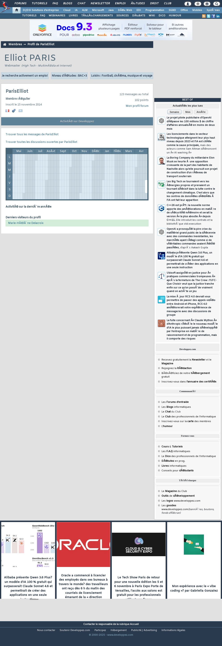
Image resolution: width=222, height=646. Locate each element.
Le (166, 411)
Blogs (68, 3)
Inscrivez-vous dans (188, 381)
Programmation (154, 10)
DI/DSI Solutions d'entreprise (41, 10)
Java (110, 10)
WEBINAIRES (57, 15)
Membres (15, 44)
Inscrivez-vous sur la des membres (186, 421)
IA (76, 10)
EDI (138, 10)
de (178, 496)
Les (175, 402)
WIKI (152, 15)
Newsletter (100, 3)
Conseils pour (177, 470)
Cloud (66, 10)
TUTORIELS (29, 15)
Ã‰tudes (137, 3)
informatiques (173, 466)
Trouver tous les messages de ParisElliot (32, 134)
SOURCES (122, 15)
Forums (20, 3)
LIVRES (73, 15)
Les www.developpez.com (180, 500)
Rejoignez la (176, 368)
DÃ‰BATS (138, 15)
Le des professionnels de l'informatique (188, 416)
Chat (81, 3)
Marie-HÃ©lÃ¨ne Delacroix (26, 223)
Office (184, 10)
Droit (154, 3)
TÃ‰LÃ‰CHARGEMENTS (97, 15)
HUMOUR (175, 15)
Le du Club (174, 491)
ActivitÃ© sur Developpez (77, 121)
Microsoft (98, 10)
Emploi (120, 3)
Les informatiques (176, 407)
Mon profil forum (137, 106)
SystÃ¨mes (213, 10)
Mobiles (197, 10)
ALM (85, 10)
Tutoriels (39, 3)
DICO (162, 15)
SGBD (172, 10)
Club (167, 3)
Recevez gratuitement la (183, 359)
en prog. (173, 461)
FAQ (55, 3)
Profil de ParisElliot (40, 44)
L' (167, 426)
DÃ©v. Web (125, 10)
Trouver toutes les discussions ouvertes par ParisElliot (41, 142)
